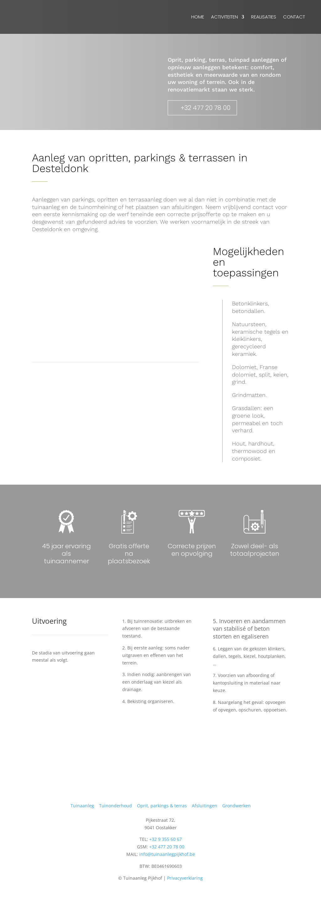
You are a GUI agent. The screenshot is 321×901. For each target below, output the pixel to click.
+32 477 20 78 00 (205, 107)
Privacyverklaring (185, 878)
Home (197, 16)
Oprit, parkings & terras (162, 806)
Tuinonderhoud (115, 806)
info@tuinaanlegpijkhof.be (167, 854)
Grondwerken (236, 806)
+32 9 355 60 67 (165, 839)
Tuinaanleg (82, 806)
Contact (294, 16)
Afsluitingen (204, 806)
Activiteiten (224, 16)
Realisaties (263, 16)
